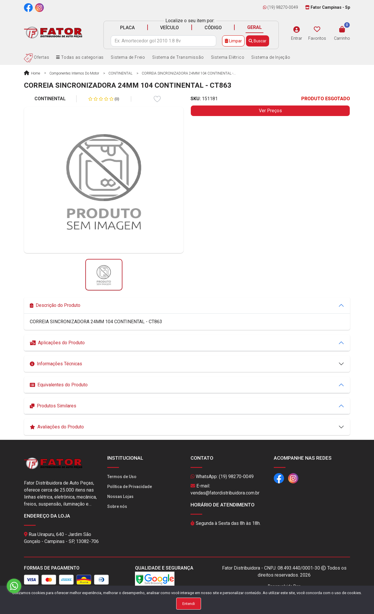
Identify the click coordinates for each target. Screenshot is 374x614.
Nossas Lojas (120, 496)
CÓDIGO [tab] (213, 27)
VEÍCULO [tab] (169, 27)
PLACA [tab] (127, 27)
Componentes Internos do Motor (74, 73)
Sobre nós (117, 506)
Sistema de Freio (128, 57)
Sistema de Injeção (270, 57)
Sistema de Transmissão (178, 57)
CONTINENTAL (120, 73)
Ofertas (36, 57)
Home (32, 73)
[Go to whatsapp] (14, 586)
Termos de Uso (121, 476)
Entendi (188, 603)
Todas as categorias (80, 57)
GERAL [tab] (254, 27)
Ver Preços (270, 110)
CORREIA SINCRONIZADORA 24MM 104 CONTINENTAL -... (189, 73)
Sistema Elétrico (228, 57)
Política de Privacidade (129, 486)
